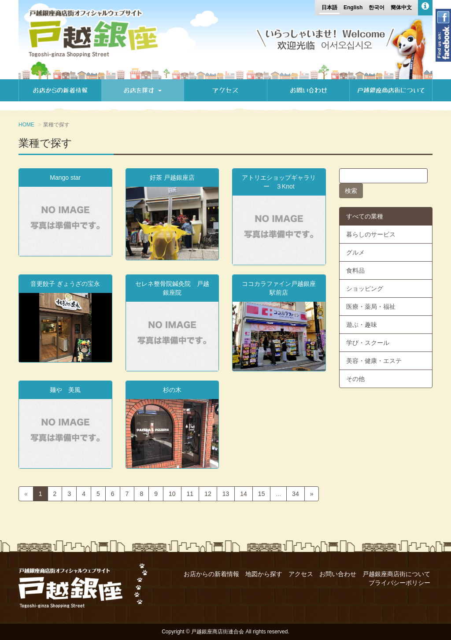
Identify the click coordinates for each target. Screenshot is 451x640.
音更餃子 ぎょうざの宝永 (65, 283)
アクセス (225, 90)
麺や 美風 (65, 389)
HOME (26, 125)
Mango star (65, 177)
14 (243, 493)
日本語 (329, 7)
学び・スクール (367, 342)
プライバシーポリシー (399, 582)
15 (261, 493)
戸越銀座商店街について (391, 90)
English (353, 7)
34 (295, 493)
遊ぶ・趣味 (361, 324)
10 (172, 493)
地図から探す (263, 573)
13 (225, 493)
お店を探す (142, 90)
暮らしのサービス (371, 234)
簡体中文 (401, 7)
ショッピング (364, 288)
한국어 (376, 7)
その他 (355, 378)
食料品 (355, 270)
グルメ (355, 252)
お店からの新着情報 (60, 90)
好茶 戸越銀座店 (172, 177)
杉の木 (172, 389)
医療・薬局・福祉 (371, 306)
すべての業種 (364, 216)
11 (190, 493)
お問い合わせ (308, 90)
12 (207, 493)
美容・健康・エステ (374, 360)
